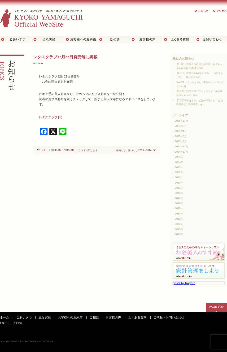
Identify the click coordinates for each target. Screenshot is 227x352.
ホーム (4, 317)
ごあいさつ (16, 39)
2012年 (179, 224)
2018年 (179, 193)
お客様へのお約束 (70, 317)
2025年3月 (181, 136)
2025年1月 (181, 141)
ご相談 (114, 39)
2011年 (179, 229)
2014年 (179, 213)
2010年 (179, 234)
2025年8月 (181, 126)
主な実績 (48, 39)
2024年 (179, 162)
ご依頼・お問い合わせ (168, 317)
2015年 (179, 208)
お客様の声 (146, 39)
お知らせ (202, 10)
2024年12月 (181, 146)
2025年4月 (181, 131)
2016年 (179, 203)
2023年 (179, 167)
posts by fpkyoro (184, 283)
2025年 (179, 157)
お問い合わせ (211, 39)
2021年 (179, 177)
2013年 (179, 219)
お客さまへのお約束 (81, 39)
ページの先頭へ (216, 307)
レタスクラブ (48, 117)
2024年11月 (181, 151)
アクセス (220, 10)
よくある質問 (179, 39)
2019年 (179, 188)
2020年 (179, 182)
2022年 (179, 172)
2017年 (179, 198)
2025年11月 (181, 121)
